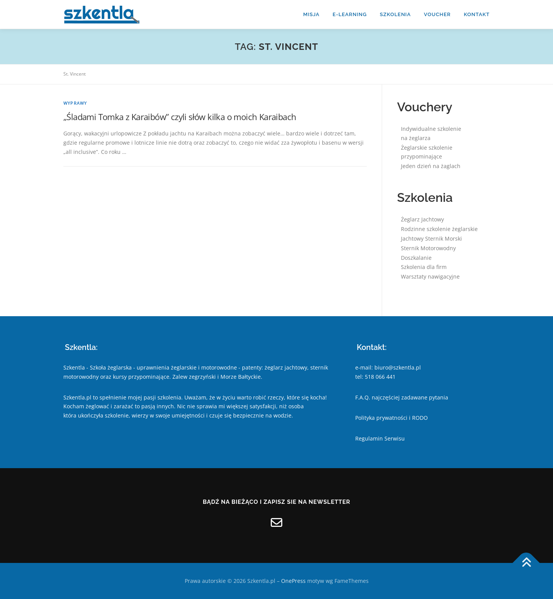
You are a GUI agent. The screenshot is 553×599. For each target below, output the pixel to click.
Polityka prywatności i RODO (391, 417)
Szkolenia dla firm (424, 267)
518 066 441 (380, 376)
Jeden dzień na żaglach (430, 166)
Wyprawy (75, 103)
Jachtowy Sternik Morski (431, 238)
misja (311, 14)
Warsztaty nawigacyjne (430, 276)
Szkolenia (395, 14)
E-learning (350, 14)
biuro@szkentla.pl (397, 367)
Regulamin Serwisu (380, 438)
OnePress (293, 580)
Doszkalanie (416, 257)
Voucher (437, 14)
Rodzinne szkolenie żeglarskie (439, 229)
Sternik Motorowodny (428, 248)
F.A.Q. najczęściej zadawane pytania (401, 397)
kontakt (477, 14)
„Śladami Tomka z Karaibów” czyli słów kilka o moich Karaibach (179, 116)
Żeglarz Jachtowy (422, 219)
